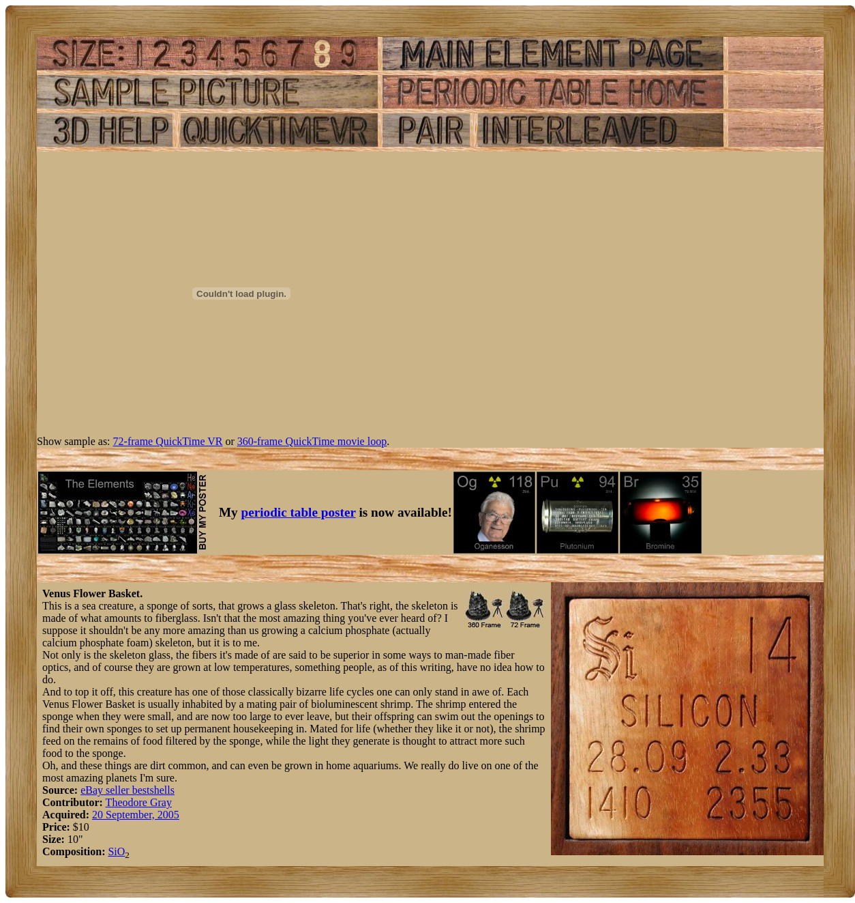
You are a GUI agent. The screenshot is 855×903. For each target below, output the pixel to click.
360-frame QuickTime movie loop (312, 441)
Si (112, 851)
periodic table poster (298, 512)
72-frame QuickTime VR (168, 441)
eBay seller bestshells (127, 790)
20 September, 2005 (135, 814)
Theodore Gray (139, 802)
